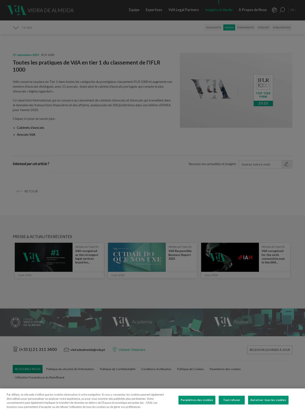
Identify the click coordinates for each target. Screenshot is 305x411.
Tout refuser (231, 406)
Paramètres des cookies (197, 406)
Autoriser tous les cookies (268, 406)
